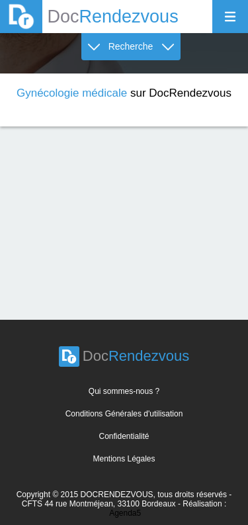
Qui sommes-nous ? (124, 391)
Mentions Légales (124, 458)
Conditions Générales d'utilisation (124, 413)
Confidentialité (124, 436)
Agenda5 (125, 513)
